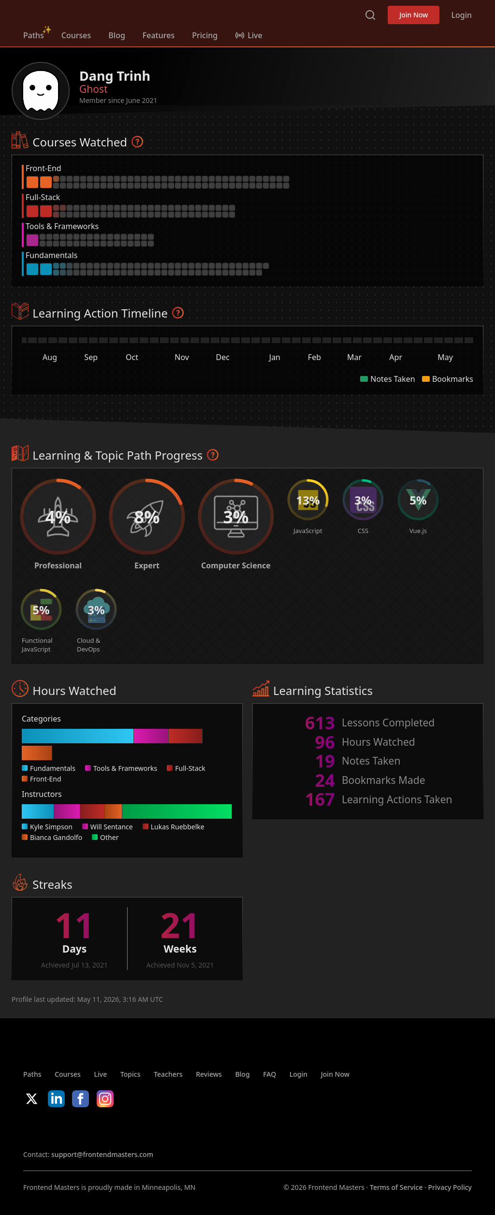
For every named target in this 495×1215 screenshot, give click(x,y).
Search (370, 15)
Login (461, 15)
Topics (130, 1074)
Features (159, 35)
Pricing (205, 35)
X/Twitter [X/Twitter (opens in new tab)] (31, 1098)
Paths (33, 35)
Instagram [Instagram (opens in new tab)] (105, 1098)
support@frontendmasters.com (102, 1154)
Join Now (413, 14)
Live (100, 1074)
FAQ (269, 1074)
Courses (76, 35)
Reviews (209, 1074)
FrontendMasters (74, 13)
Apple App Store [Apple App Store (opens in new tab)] (52, 1128)
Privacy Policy (450, 1187)
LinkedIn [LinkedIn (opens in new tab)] (56, 1098)
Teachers (168, 1074)
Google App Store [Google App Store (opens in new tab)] (121, 1128)
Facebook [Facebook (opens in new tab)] (80, 1098)
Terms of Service (396, 1187)
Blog (116, 35)
